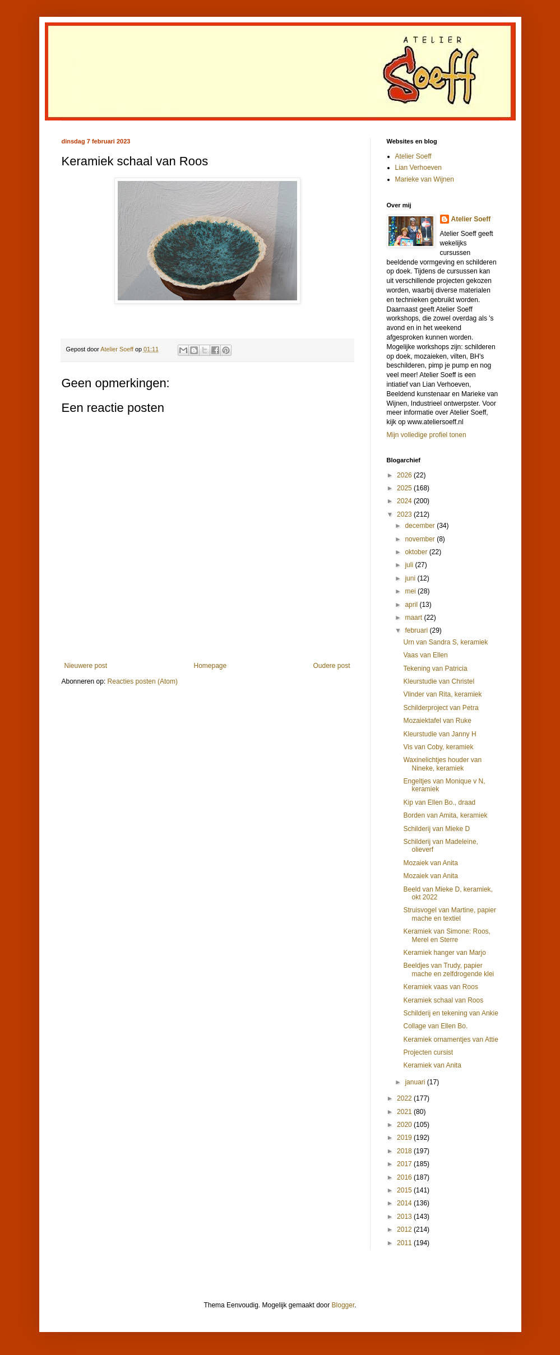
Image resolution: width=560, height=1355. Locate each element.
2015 (405, 1190)
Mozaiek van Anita (430, 863)
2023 (405, 514)
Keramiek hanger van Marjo (444, 953)
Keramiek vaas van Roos (440, 987)
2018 (405, 1151)
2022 (405, 1098)
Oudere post (331, 666)
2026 (405, 475)
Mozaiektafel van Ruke (437, 721)
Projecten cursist (428, 1052)
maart (414, 617)
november (421, 539)
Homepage (209, 666)
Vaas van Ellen (425, 655)
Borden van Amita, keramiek (445, 815)
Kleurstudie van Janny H (439, 734)
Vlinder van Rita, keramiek (442, 694)
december (421, 526)
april (412, 605)
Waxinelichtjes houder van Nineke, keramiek (442, 764)
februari (417, 630)
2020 (405, 1125)
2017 (405, 1164)
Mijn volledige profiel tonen (426, 435)
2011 (405, 1243)
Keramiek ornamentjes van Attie (450, 1039)
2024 (405, 501)
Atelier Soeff (413, 156)
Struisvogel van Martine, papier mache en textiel (449, 914)
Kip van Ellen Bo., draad (439, 802)
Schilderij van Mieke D (436, 829)
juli (410, 565)
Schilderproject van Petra (440, 708)
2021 (405, 1112)
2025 (405, 488)
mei (411, 591)
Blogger (343, 1305)
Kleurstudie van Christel (438, 681)
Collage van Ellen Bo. (435, 1026)
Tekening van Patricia (435, 668)
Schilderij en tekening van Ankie (450, 1013)
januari (416, 1082)
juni (411, 578)
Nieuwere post (86, 666)
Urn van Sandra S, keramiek (445, 642)
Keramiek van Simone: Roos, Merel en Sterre (446, 935)
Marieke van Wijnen (424, 179)
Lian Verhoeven (418, 167)
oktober (417, 552)
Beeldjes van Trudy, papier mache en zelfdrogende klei (448, 969)
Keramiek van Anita (432, 1065)
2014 (405, 1203)
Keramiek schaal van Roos (443, 1000)
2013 (405, 1217)
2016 (405, 1177)
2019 (405, 1137)
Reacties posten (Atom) (143, 681)
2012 (405, 1229)
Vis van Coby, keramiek (438, 747)
